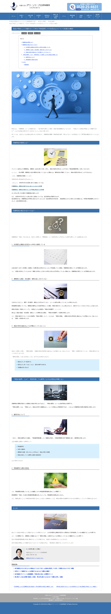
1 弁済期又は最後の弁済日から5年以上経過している (37, 47)
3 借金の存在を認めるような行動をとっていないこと (37, 52)
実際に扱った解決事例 (55, 16)
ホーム (13, 16)
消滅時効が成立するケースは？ (29, 44)
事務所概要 (72, 16)
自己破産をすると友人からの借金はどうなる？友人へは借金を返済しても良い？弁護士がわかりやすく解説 (44, 568)
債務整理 (30, 33)
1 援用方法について (29, 57)
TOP (23, 21)
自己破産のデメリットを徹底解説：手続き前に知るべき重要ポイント (34, 574)
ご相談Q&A (81, 16)
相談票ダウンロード (97, 16)
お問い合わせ (89, 16)
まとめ (24, 62)
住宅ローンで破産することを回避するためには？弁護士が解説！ (32, 571)
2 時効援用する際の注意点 (31, 59)
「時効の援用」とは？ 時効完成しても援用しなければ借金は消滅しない (40, 54)
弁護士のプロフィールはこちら (34, 558)
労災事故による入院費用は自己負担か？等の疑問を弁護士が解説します (33, 586)
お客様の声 (38, 16)
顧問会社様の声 (47, 16)
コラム (64, 16)
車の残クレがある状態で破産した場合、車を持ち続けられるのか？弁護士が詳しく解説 (39, 577)
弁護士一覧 (21, 16)
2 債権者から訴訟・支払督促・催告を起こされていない (38, 49)
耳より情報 (37, 33)
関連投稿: (26, 64)
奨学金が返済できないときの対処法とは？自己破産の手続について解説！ (76, 586)
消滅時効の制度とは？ (27, 42)
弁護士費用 (30, 16)
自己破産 (24, 33)
